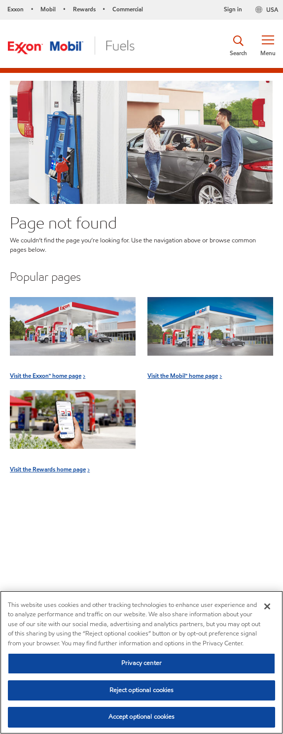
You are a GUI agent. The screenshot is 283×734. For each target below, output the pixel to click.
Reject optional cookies (141, 690)
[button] (267, 46)
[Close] (267, 606)
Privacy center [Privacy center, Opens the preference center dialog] (141, 663)
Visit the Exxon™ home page (45, 375)
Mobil (48, 9)
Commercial (127, 9)
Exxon (15, 9)
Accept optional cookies (141, 716)
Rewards (84, 9)
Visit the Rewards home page (48, 469)
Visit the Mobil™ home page (182, 375)
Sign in (233, 9)
